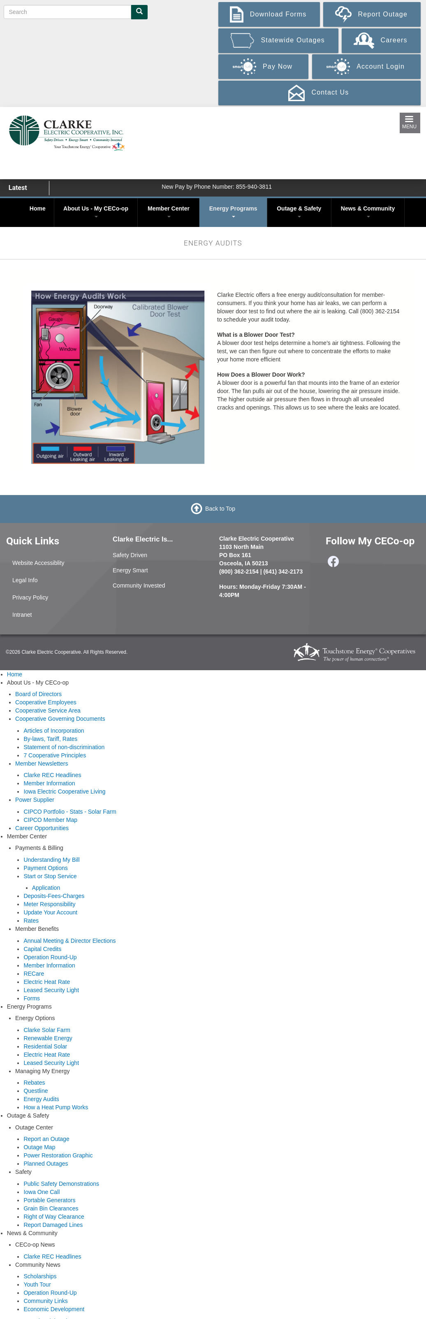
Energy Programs (233, 211)
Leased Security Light (51, 990)
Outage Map (39, 1147)
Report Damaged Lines (53, 1225)
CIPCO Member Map (50, 820)
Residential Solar (45, 1046)
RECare (33, 973)
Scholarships (39, 1276)
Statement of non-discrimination (63, 747)
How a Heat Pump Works (55, 1107)
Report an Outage (46, 1139)
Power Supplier (34, 799)
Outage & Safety (299, 211)
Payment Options (45, 868)
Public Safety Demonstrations (61, 1183)
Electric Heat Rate (46, 982)
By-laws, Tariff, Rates (50, 739)
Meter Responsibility (49, 904)
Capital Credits (42, 949)
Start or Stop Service (49, 876)
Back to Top (220, 508)
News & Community (368, 211)
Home (38, 208)
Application (46, 887)
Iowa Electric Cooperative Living (64, 791)
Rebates (34, 1082)
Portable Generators (49, 1200)
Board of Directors (38, 694)
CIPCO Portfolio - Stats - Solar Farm (69, 811)
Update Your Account (50, 912)
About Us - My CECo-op (95, 211)
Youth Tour (37, 1284)
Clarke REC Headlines (52, 775)
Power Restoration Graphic (58, 1155)
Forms (31, 998)
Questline (35, 1091)
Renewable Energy (47, 1038)
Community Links (45, 1301)
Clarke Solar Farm (46, 1030)
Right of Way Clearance (53, 1216)
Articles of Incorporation (53, 730)
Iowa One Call (41, 1192)
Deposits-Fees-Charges (53, 896)
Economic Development (53, 1309)
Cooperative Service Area (48, 710)
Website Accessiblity (38, 563)
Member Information (49, 783)
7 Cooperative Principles (54, 755)
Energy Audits (41, 1099)
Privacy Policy (30, 597)
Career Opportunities (42, 828)
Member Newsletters (41, 763)
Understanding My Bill (51, 859)
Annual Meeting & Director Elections (69, 940)
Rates (31, 920)
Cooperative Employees (45, 702)
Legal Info (25, 580)
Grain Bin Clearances (50, 1208)
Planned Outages (45, 1163)
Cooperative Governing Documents (60, 718)
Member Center (169, 211)
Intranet (22, 614)
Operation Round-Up (49, 957)
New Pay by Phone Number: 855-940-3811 (217, 186)
